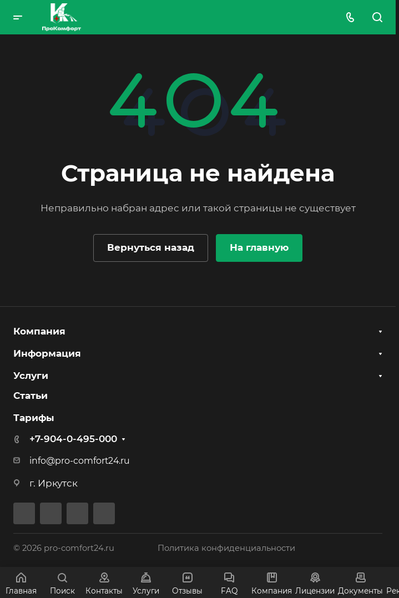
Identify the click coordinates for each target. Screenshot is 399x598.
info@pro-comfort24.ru (79, 460)
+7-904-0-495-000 (73, 438)
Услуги (30, 375)
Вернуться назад (150, 247)
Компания (39, 331)
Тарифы (33, 417)
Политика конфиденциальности (226, 548)
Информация (47, 353)
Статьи (30, 395)
